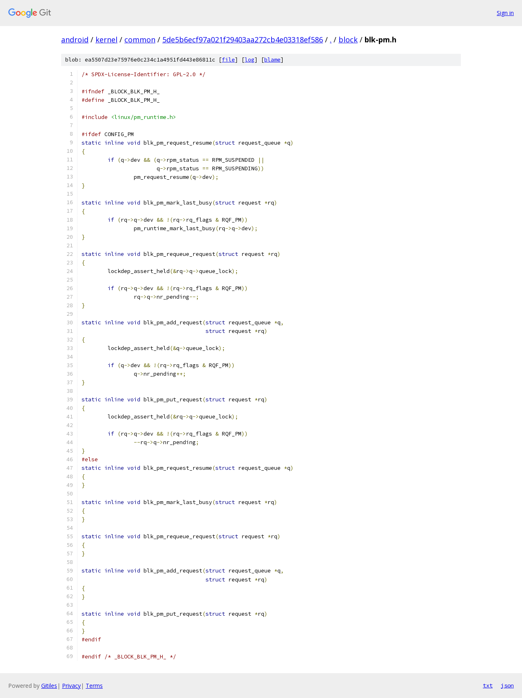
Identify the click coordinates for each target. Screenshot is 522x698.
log (249, 59)
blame (272, 59)
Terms (94, 685)
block (348, 39)
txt (488, 685)
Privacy (71, 685)
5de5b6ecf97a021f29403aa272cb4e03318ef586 (242, 39)
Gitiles (49, 685)
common (139, 39)
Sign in (505, 13)
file (228, 59)
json (507, 685)
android (74, 39)
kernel (106, 39)
